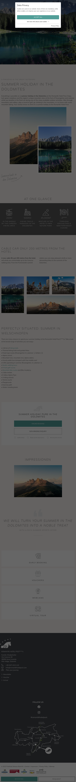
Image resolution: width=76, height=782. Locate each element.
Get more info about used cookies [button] (38, 21)
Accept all (38, 17)
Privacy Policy (55, 26)
